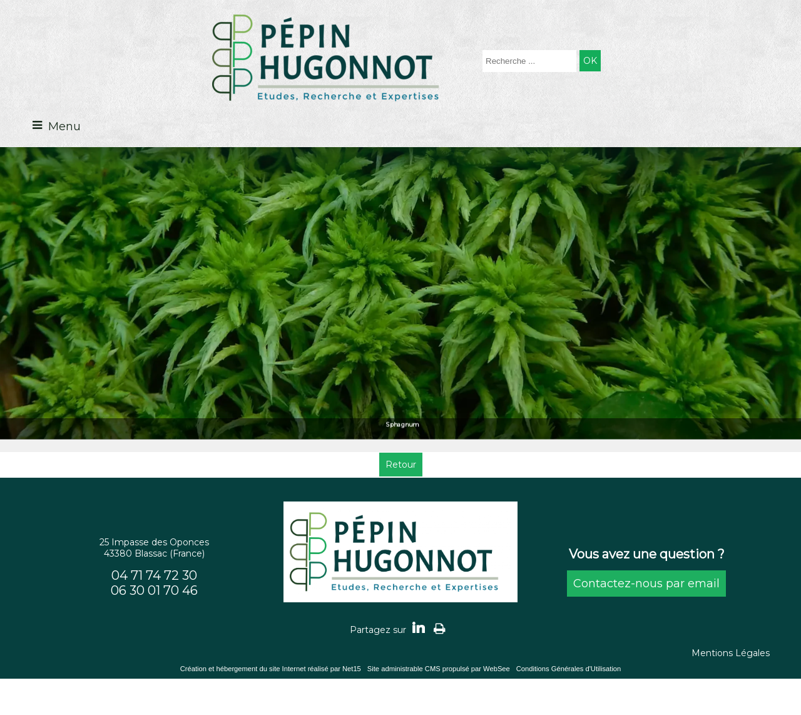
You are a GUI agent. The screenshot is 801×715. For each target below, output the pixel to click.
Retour (400, 464)
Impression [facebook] (439, 628)
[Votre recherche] (529, 61)
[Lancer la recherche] (590, 60)
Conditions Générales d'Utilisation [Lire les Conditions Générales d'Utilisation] (568, 668)
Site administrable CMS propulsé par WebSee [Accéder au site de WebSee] (438, 668)
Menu (64, 126)
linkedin (418, 628)
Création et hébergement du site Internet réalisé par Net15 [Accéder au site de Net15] (270, 668)
